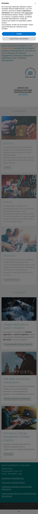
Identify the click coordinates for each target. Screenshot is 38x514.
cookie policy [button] (29, 13)
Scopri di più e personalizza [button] (19, 39)
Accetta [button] (19, 34)
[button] (35, 3)
